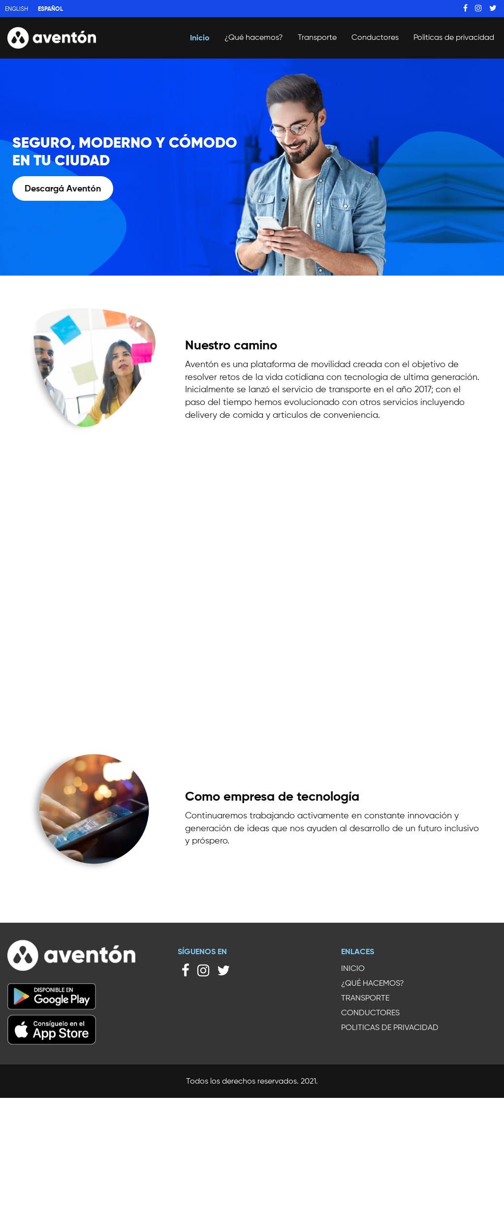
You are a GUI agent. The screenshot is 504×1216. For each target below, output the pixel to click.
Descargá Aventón (63, 188)
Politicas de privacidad (453, 37)
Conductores (375, 37)
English (16, 8)
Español (50, 8)
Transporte (317, 37)
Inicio (200, 37)
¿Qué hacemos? (253, 37)
